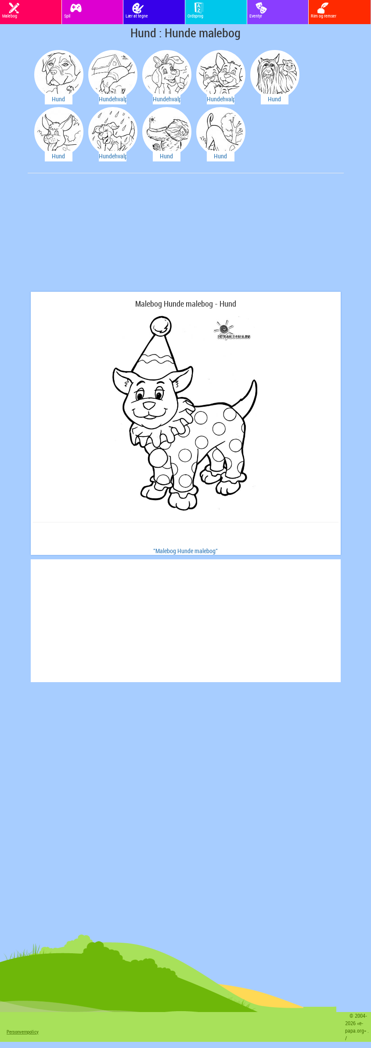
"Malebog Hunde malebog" (185, 551)
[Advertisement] (96, 237)
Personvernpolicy (23, 1031)
